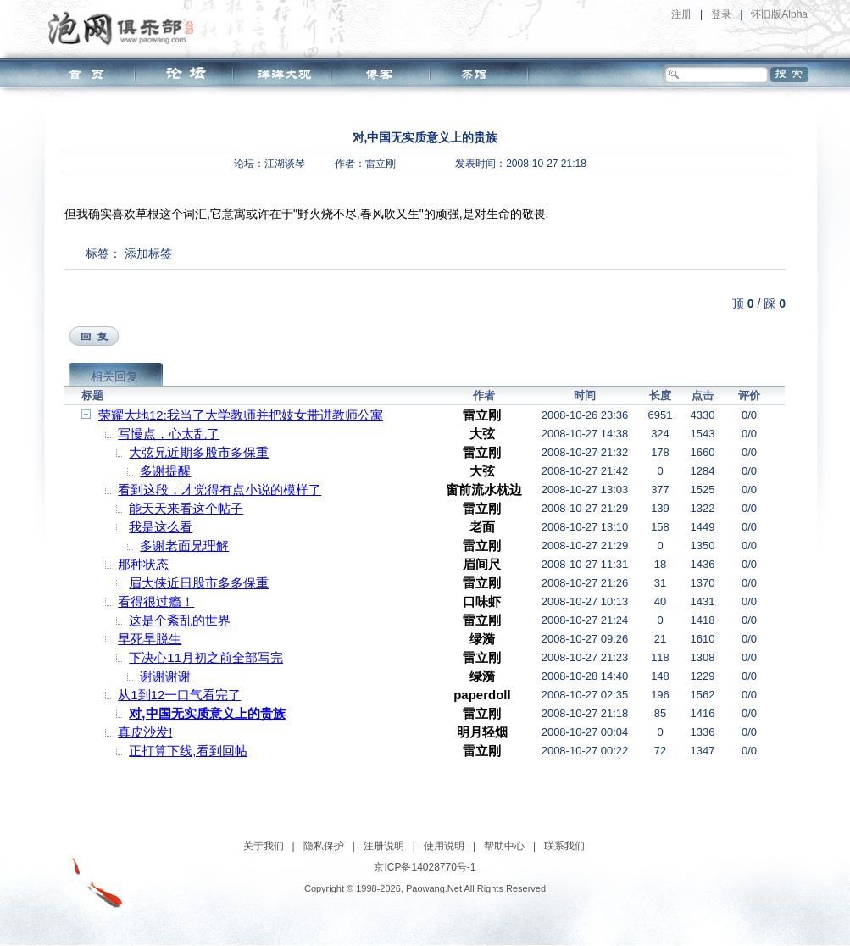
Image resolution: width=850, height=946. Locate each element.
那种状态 (143, 564)
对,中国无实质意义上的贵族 (207, 713)
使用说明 (444, 846)
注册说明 (384, 846)
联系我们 (564, 846)
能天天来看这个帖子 (186, 508)
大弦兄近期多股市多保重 (199, 452)
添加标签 (148, 253)
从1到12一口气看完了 (179, 694)
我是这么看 (160, 527)
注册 (681, 14)
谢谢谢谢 (165, 676)
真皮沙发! (145, 732)
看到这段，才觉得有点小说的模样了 (219, 489)
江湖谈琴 (284, 164)
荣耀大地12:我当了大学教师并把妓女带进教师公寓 (240, 415)
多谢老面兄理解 (184, 545)
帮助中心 (504, 846)
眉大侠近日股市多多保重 (199, 583)
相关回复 (114, 376)
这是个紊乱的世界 (180, 620)
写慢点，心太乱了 (168, 433)
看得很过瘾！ (156, 601)
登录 (721, 14)
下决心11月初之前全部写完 (206, 657)
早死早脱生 (149, 639)
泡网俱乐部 (125, 27)
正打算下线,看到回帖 (188, 750)
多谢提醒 (165, 471)
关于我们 (263, 846)
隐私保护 (323, 846)
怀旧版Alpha (779, 14)
